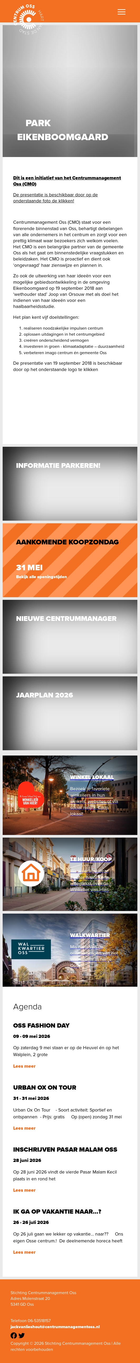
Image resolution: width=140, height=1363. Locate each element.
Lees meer (24, 1066)
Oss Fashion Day (41, 1025)
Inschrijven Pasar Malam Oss (65, 1149)
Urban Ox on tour (44, 1087)
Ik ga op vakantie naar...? (57, 1211)
